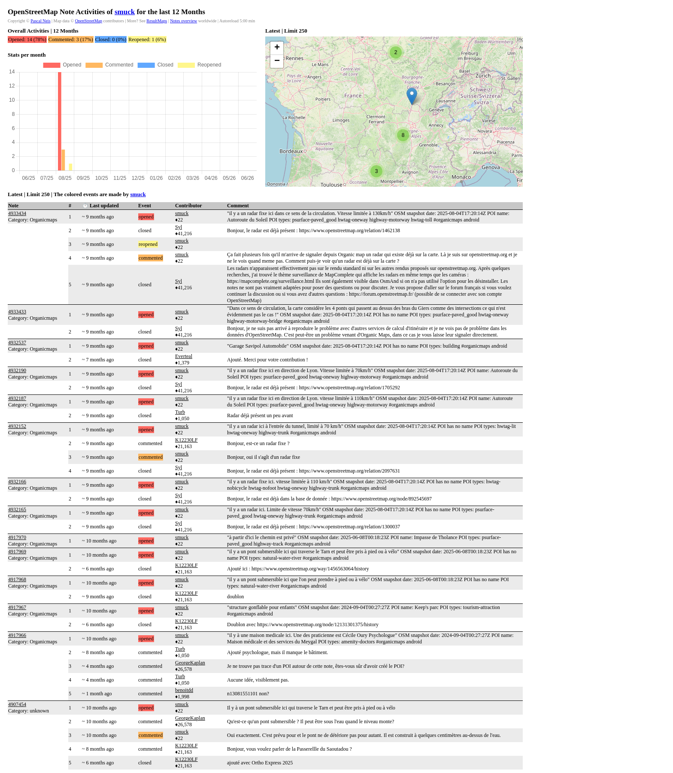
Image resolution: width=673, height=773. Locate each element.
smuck (125, 12)
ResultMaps (156, 20)
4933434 (17, 213)
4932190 (17, 370)
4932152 (17, 426)
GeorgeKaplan (190, 663)
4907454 (17, 704)
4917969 (17, 552)
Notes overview (183, 20)
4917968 (17, 579)
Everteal (183, 356)
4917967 (17, 607)
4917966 (17, 635)
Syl (178, 227)
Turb (180, 412)
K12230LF (186, 440)
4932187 (17, 398)
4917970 (17, 537)
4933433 (17, 312)
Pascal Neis (40, 20)
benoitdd (184, 690)
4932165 (17, 509)
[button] (411, 96)
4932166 (17, 482)
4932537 (17, 343)
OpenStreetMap (88, 20)
